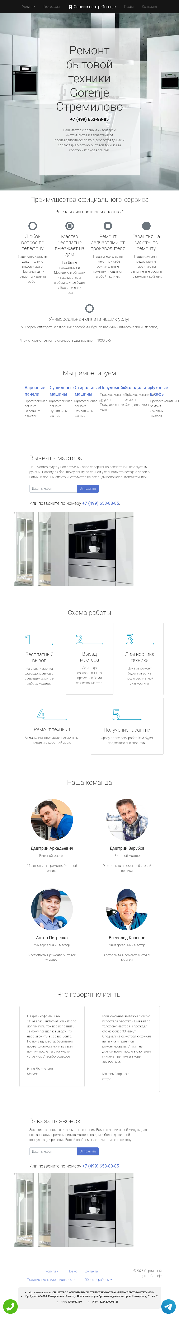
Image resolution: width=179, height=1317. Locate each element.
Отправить (88, 489)
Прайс (129, 7)
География (51, 7)
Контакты (149, 7)
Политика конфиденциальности (51, 1280)
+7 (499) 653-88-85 (89, 119)
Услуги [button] (27, 7)
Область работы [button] (97, 1280)
